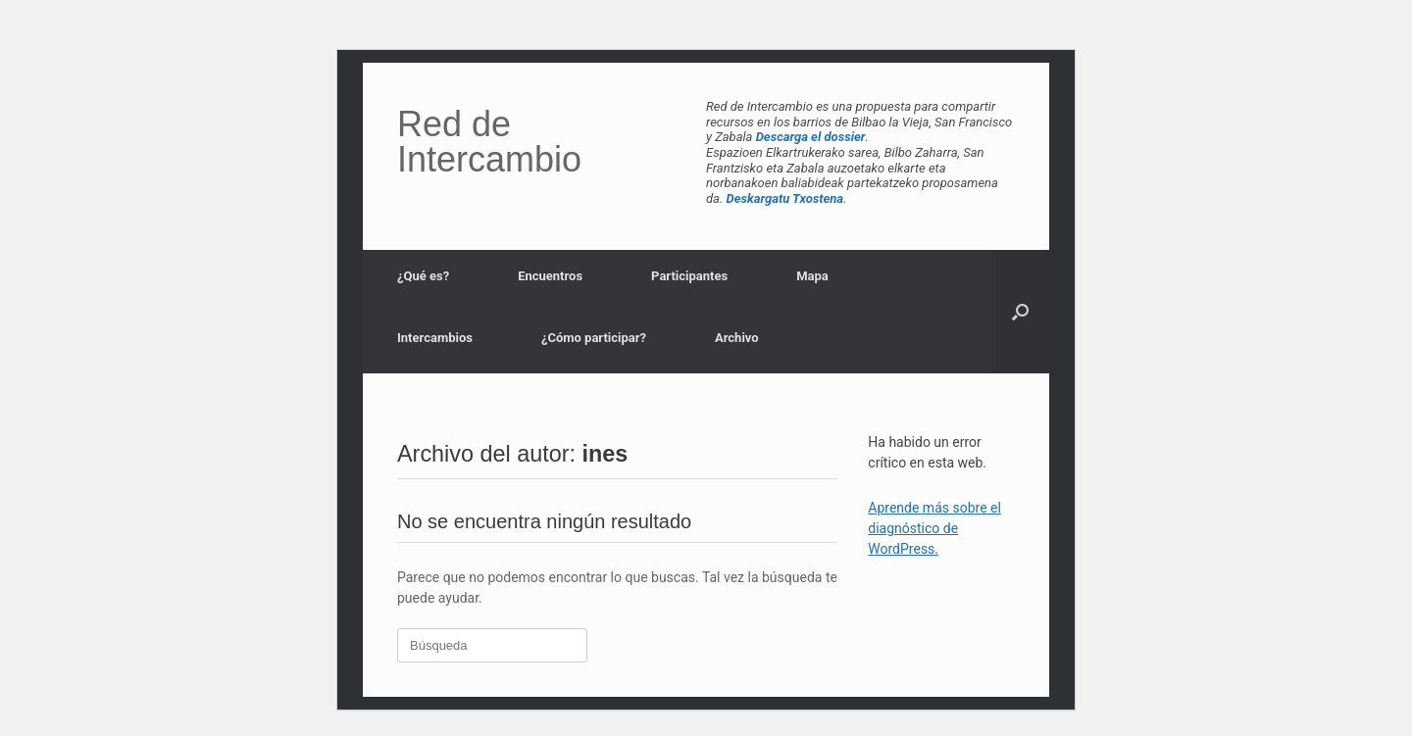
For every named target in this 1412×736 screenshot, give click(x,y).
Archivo (737, 337)
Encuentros (550, 276)
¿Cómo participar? (593, 337)
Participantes (689, 276)
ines (605, 453)
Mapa (812, 276)
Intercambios (435, 337)
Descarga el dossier (811, 136)
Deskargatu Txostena (785, 198)
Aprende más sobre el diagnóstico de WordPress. (934, 528)
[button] (1020, 311)
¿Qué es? (423, 276)
